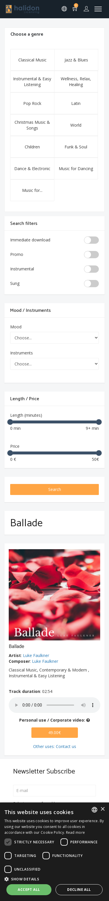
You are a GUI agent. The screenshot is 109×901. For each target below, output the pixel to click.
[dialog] (54, 851)
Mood (16, 327)
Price (14, 446)
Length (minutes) (26, 415)
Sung (14, 283)
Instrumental (22, 269)
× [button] (102, 809)
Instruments (21, 353)
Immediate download (30, 240)
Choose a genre (26, 34)
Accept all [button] (29, 889)
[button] (54, 879)
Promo (16, 254)
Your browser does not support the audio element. (54, 705)
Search (54, 489)
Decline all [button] (79, 889)
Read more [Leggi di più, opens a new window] (75, 832)
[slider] (10, 422)
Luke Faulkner (36, 655)
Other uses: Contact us (54, 746)
